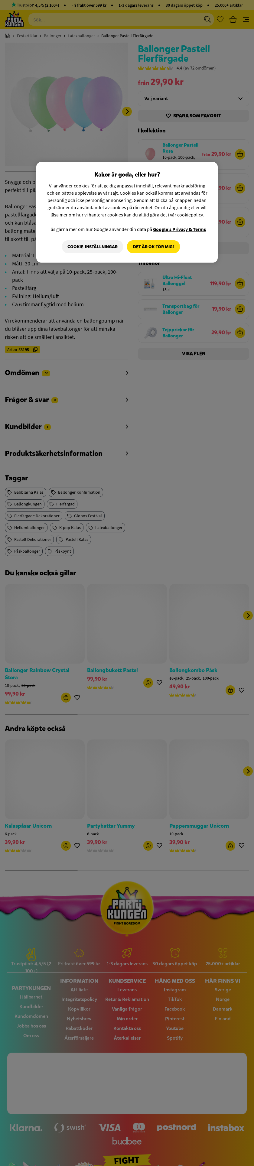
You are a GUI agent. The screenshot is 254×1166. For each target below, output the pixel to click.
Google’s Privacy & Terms (179, 229)
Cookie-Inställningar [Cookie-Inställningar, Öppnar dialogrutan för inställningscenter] (92, 246)
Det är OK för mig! (153, 246)
